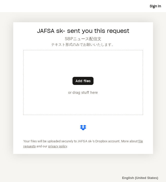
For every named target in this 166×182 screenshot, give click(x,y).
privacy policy (57, 146)
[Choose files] (83, 81)
